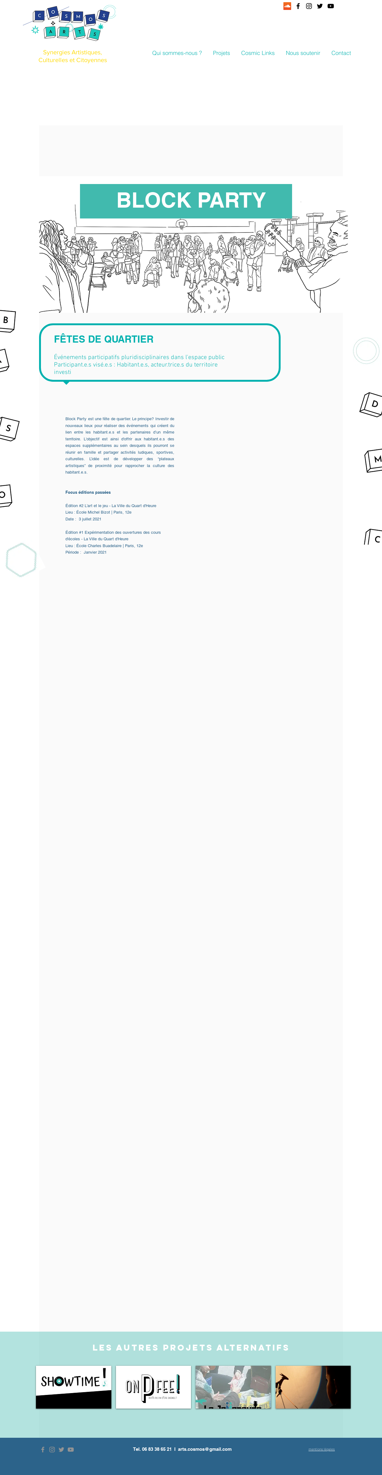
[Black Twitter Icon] (320, 6)
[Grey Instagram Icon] (52, 1449)
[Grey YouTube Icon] (70, 1449)
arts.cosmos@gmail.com (205, 1449)
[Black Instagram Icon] (309, 6)
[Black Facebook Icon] (298, 6)
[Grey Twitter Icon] (61, 1449)
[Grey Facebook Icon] (43, 1449)
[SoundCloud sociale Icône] (287, 6)
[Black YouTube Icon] (331, 6)
